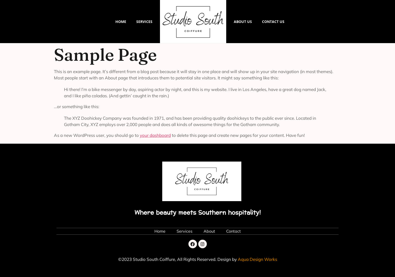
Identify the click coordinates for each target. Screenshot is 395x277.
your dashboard (155, 135)
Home (120, 21)
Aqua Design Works (257, 259)
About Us (243, 21)
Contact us (273, 21)
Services (144, 21)
